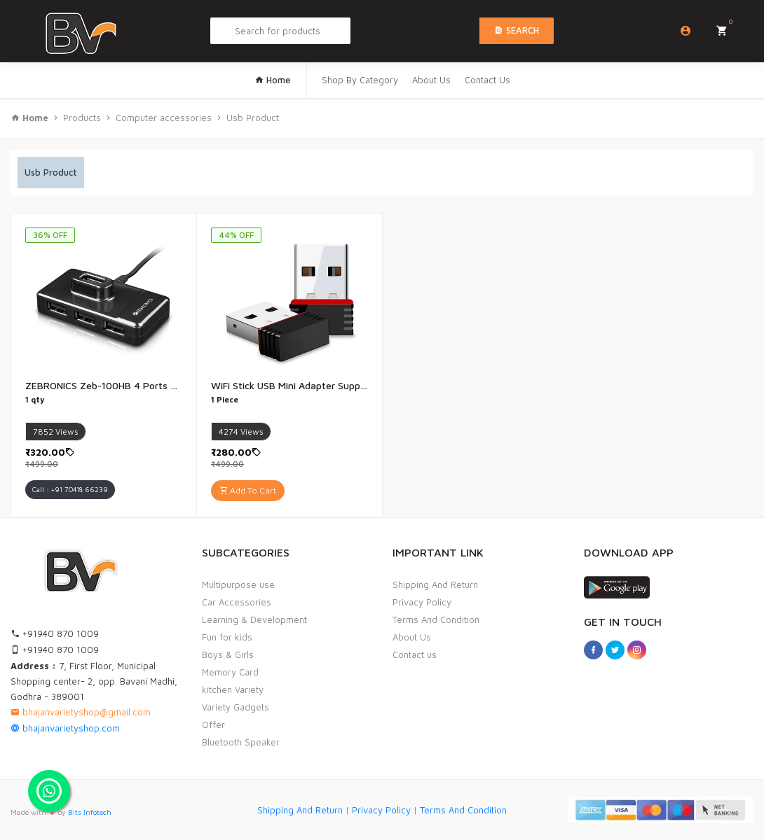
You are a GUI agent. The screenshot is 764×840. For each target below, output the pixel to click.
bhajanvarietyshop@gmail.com (81, 712)
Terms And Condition (436, 619)
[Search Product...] (280, 31)
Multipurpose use (238, 584)
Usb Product (252, 117)
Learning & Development (254, 619)
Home (272, 79)
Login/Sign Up (686, 31)
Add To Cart (247, 490)
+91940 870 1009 (55, 633)
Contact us (415, 654)
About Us (431, 79)
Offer (213, 724)
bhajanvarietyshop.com (65, 728)
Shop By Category (360, 79)
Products (82, 117)
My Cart (726, 26)
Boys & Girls (228, 654)
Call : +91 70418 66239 (70, 489)
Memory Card (230, 672)
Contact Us (487, 79)
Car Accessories (236, 602)
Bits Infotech (89, 812)
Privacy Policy (422, 602)
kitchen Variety (233, 689)
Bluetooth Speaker (241, 742)
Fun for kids (227, 637)
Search (516, 30)
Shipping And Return (435, 584)
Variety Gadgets (235, 707)
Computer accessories (164, 117)
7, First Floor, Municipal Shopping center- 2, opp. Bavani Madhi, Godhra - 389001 (94, 681)
